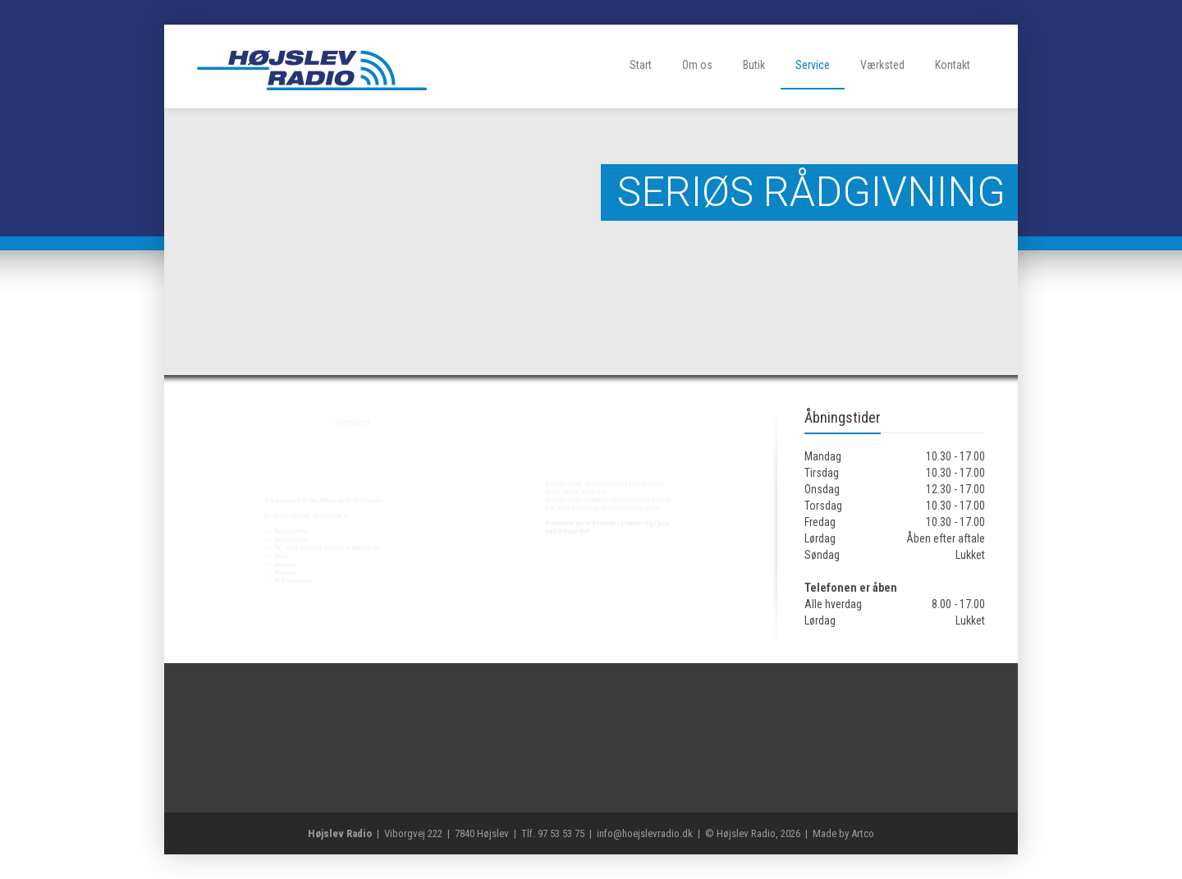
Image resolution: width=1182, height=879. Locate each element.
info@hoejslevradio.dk (645, 833)
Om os (697, 64)
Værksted (882, 64)
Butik (754, 64)
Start (641, 64)
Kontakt (952, 64)
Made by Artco (843, 833)
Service (812, 64)
